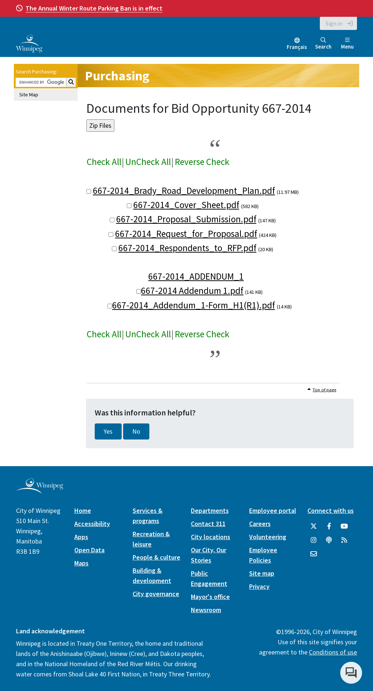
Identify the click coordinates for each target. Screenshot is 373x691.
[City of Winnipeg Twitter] (313, 526)
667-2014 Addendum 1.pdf (192, 290)
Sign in (334, 23)
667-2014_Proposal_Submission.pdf (186, 219)
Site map (261, 573)
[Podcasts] (329, 540)
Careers (260, 523)
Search (323, 43)
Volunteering (267, 537)
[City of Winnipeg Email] (313, 554)
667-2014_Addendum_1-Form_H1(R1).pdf (193, 305)
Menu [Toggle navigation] (347, 43)
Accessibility (92, 523)
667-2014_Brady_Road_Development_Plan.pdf (184, 190)
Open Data (89, 550)
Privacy (259, 586)
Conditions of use (333, 652)
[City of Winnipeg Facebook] (329, 526)
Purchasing (117, 76)
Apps (81, 537)
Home (82, 510)
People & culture (156, 557)
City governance (156, 594)
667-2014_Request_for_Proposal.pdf (186, 233)
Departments (210, 510)
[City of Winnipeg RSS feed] (344, 540)
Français (297, 46)
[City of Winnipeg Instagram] (313, 540)
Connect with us (330, 510)
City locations (210, 537)
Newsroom (206, 610)
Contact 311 (208, 523)
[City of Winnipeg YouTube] (344, 526)
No (136, 431)
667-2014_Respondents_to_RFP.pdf (187, 248)
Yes (108, 431)
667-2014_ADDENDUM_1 (196, 276)
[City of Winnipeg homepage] (39, 491)
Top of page (324, 389)
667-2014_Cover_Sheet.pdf (186, 205)
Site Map (28, 94)
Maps (81, 563)
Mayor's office (210, 596)
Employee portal (272, 510)
